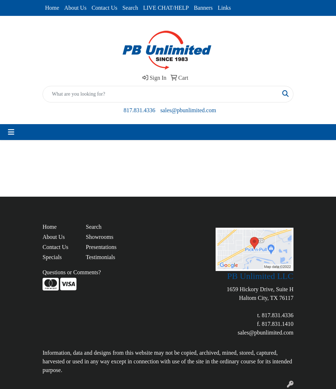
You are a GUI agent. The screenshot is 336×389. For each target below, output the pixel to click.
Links (224, 8)
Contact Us (105, 8)
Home (52, 8)
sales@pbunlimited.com (188, 110)
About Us (75, 8)
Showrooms (99, 237)
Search (130, 8)
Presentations (101, 247)
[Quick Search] (160, 94)
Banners (203, 8)
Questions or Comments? (72, 272)
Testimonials (100, 257)
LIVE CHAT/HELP (166, 8)
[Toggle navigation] (11, 132)
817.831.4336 (139, 110)
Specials (52, 257)
